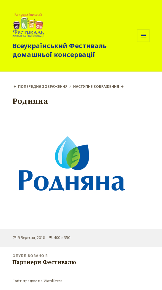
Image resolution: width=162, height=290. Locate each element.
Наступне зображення (96, 86)
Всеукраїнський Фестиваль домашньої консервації (59, 50)
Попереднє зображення (43, 86)
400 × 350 (62, 237)
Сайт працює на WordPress (37, 280)
